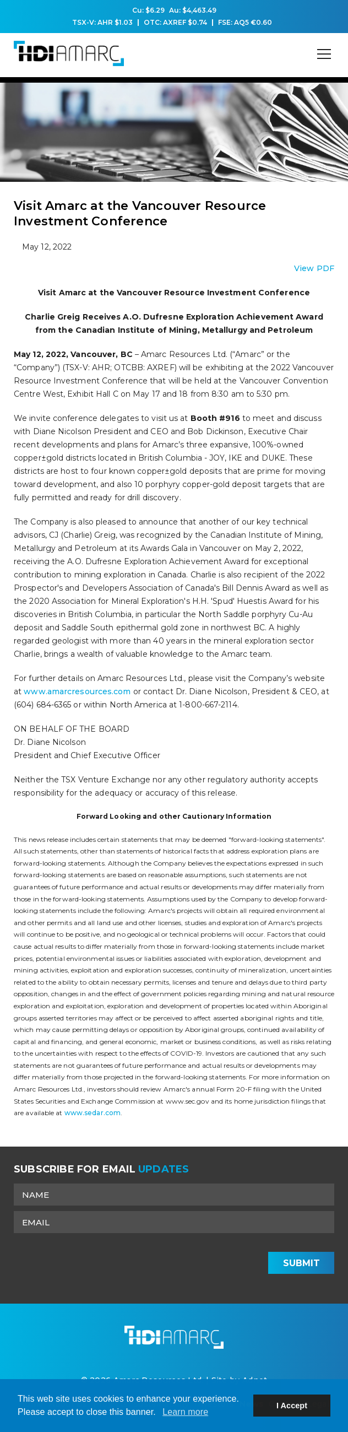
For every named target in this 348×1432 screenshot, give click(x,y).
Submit (301, 1263)
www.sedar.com (92, 1113)
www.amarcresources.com (78, 691)
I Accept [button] (291, 1405)
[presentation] (179, 1260)
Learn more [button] (185, 1412)
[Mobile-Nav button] (324, 54)
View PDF (314, 268)
